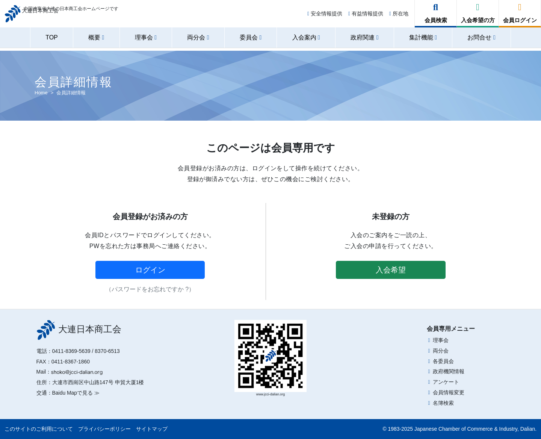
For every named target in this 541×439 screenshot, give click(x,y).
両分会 (441, 351)
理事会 (441, 340)
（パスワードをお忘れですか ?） (150, 289)
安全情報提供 (324, 16)
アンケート (446, 382)
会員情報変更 (448, 392)
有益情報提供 (365, 16)
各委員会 (443, 361)
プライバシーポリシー (104, 429)
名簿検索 (443, 403)
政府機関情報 (448, 371)
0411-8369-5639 (71, 351)
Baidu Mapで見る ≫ (76, 393)
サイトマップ (152, 429)
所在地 (398, 16)
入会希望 (391, 270)
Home (41, 92)
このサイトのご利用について (39, 429)
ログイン (150, 270)
